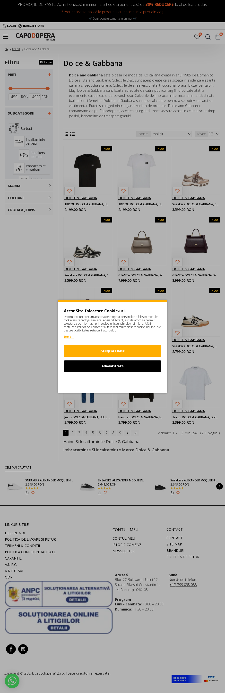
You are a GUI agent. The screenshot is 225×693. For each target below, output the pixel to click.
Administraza (113, 366)
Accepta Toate (113, 350)
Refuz (112, 381)
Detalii (69, 337)
